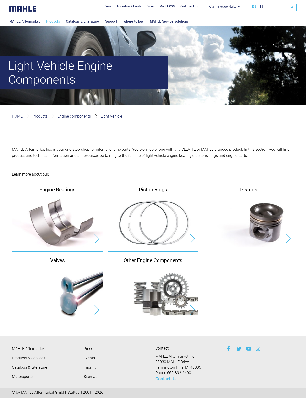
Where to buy (133, 21)
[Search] (285, 7)
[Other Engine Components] (153, 284)
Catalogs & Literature (82, 21)
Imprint (90, 367)
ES (261, 6)
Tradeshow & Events (129, 6)
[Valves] (57, 284)
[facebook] (228, 349)
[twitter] (238, 349)
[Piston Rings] (153, 214)
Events (89, 358)
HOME (17, 116)
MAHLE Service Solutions (169, 21)
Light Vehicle (111, 116)
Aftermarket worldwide (222, 6)
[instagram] (257, 349)
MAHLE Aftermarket (24, 21)
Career (150, 6)
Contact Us (165, 378)
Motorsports (22, 376)
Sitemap (91, 376)
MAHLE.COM (167, 6)
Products (53, 21)
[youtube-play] (247, 349)
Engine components (74, 116)
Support (111, 21)
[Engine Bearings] (57, 214)
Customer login (189, 6)
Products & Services (28, 358)
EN (254, 6)
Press (107, 6)
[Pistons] (248, 214)
